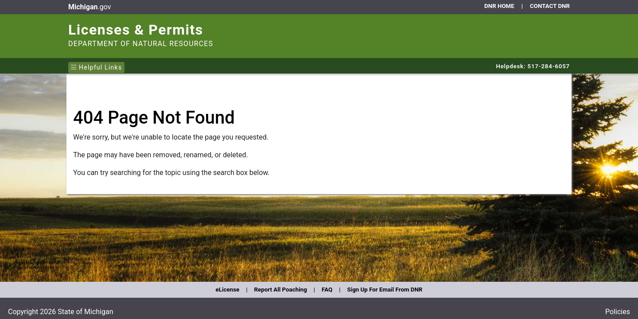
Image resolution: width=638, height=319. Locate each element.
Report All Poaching (280, 289)
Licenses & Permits (135, 29)
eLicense (228, 289)
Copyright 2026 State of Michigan (60, 311)
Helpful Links (96, 67)
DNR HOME (499, 6)
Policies (617, 311)
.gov (89, 7)
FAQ (327, 289)
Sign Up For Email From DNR (384, 289)
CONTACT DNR (550, 6)
